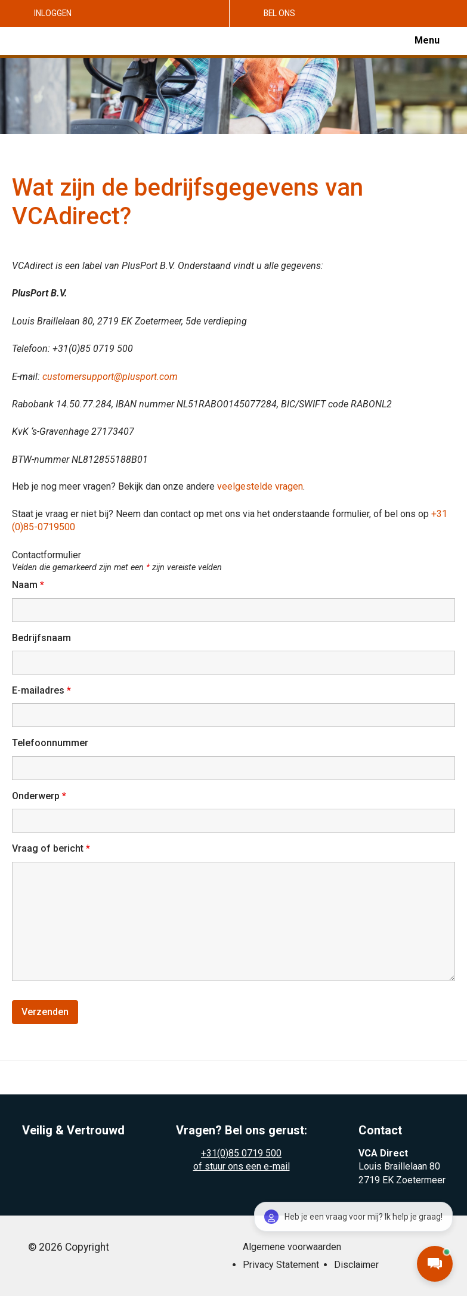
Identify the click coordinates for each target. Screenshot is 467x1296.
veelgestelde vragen (260, 486)
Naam (28, 584)
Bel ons (279, 13)
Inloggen (53, 13)
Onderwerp (39, 796)
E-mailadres (41, 690)
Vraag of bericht (51, 848)
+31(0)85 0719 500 (241, 1153)
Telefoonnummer (50, 742)
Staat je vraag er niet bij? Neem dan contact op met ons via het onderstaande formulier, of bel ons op (221, 513)
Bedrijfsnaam (41, 638)
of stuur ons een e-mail (241, 1166)
